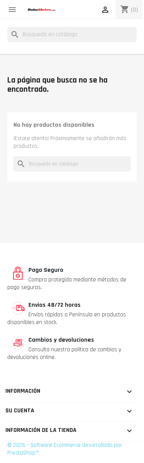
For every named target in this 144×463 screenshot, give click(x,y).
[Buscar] (72, 34)
